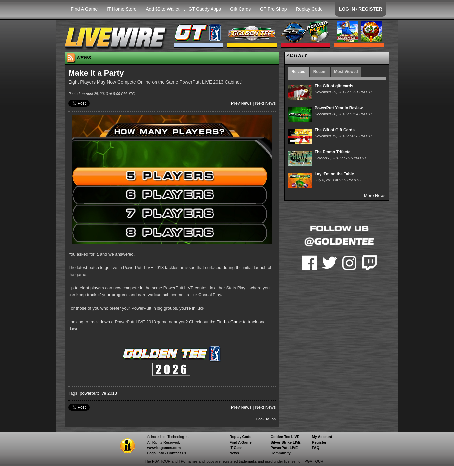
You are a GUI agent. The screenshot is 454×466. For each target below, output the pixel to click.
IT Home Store (122, 9)
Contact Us (176, 453)
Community (280, 453)
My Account (322, 437)
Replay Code (309, 9)
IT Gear (235, 448)
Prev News (241, 103)
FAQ (315, 448)
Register (319, 442)
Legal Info (155, 453)
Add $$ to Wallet (162, 9)
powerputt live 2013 (98, 393)
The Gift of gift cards (334, 86)
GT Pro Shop (273, 9)
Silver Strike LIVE (285, 442)
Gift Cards (240, 9)
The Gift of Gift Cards (335, 130)
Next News (265, 103)
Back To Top (266, 419)
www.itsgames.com (164, 448)
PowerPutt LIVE (284, 448)
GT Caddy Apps (204, 9)
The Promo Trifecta (333, 152)
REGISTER (370, 9)
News (234, 453)
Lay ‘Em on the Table (334, 174)
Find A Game (84, 9)
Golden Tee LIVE (284, 437)
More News (375, 195)
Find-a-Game (229, 321)
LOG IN (347, 9)
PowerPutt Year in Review (339, 108)
